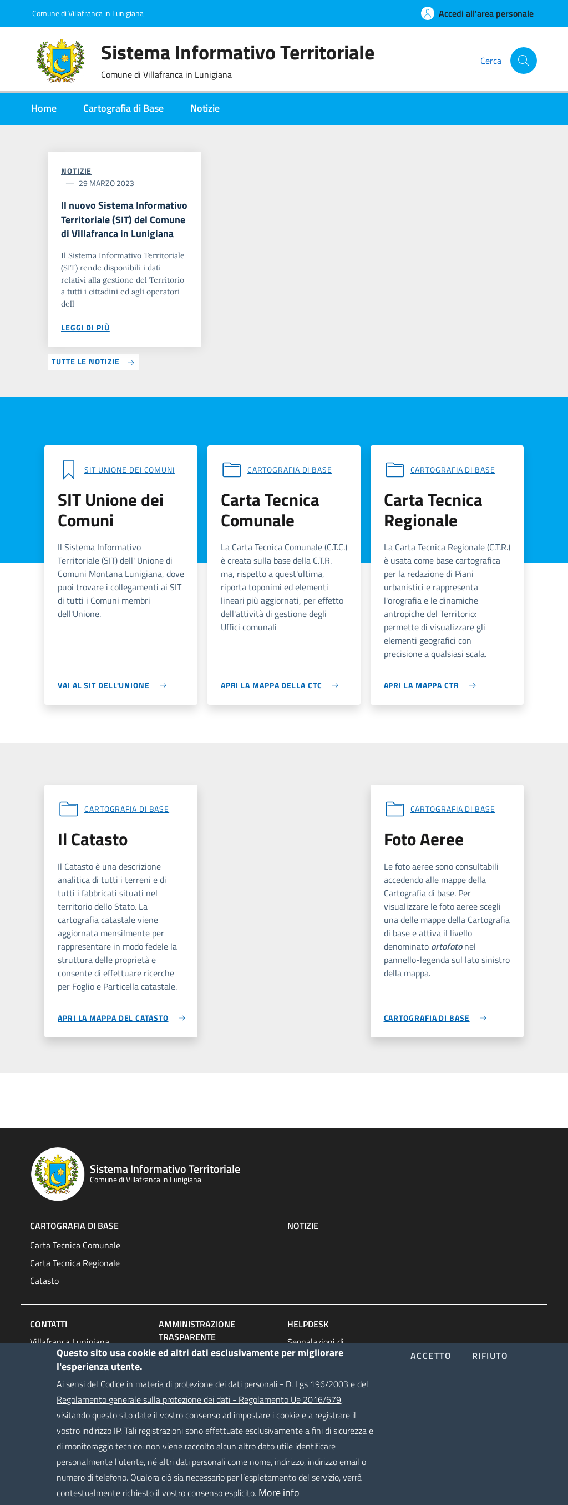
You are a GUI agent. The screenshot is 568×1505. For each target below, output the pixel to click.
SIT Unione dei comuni (129, 469)
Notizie (76, 171)
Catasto (44, 1280)
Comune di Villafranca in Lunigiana (88, 13)
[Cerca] (523, 60)
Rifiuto (490, 1372)
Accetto (431, 1372)
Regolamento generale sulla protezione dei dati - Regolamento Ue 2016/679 (199, 1415)
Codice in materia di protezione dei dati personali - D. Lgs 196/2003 (224, 1400)
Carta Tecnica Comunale (75, 1245)
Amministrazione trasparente (197, 1330)
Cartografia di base (289, 469)
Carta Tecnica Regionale (75, 1263)
